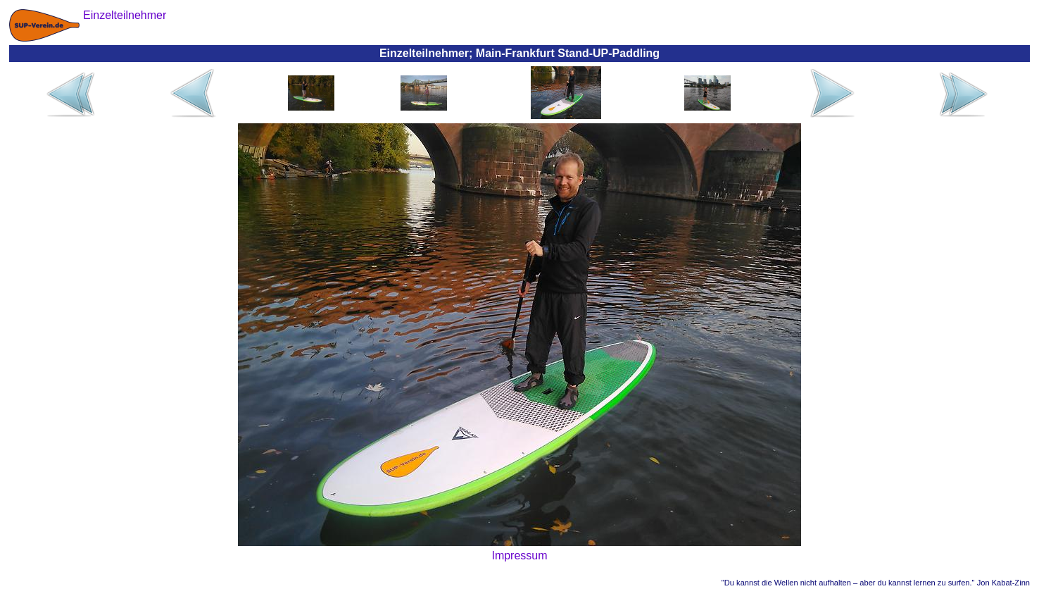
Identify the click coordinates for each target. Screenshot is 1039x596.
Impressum (519, 555)
